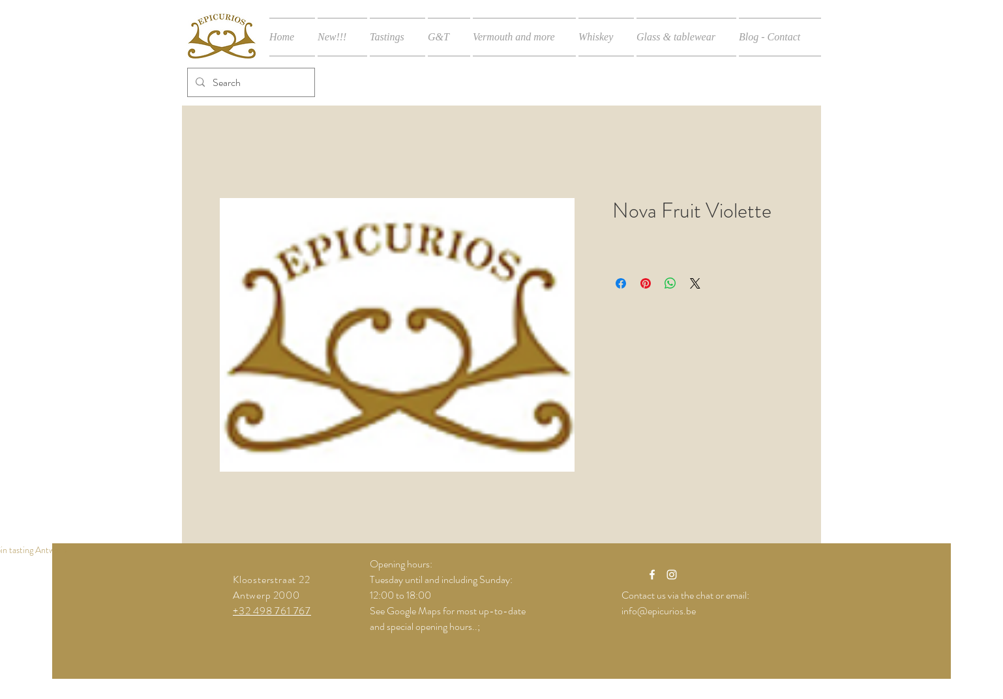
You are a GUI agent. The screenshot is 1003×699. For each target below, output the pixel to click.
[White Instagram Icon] (671, 574)
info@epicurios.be (658, 610)
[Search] (250, 82)
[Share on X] (695, 283)
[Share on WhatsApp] (670, 283)
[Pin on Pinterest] (645, 283)
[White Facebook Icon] (652, 574)
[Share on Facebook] (621, 283)
